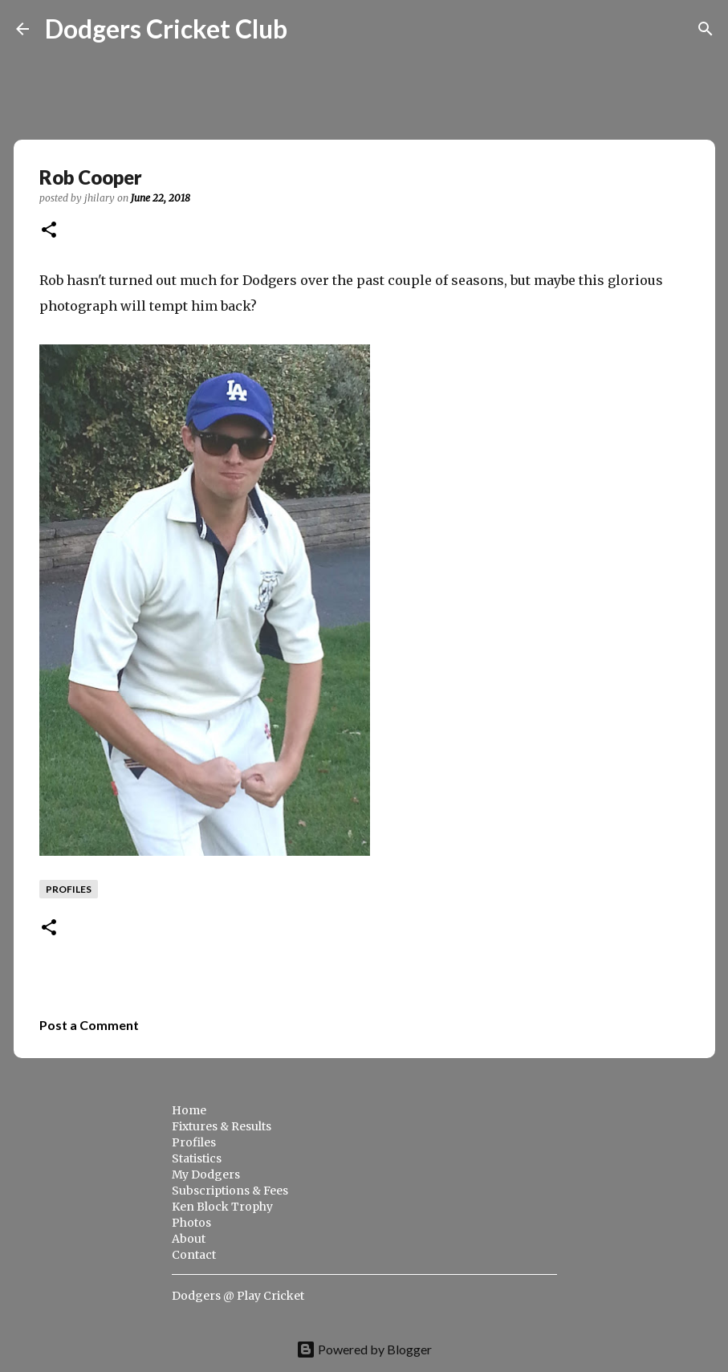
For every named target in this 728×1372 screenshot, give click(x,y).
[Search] (309, 29)
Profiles (194, 1142)
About (188, 1239)
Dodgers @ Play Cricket (238, 1296)
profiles (69, 889)
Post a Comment (89, 1024)
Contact (194, 1255)
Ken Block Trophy (222, 1206)
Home (189, 1110)
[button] (49, 231)
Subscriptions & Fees (230, 1190)
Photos (191, 1222)
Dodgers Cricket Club (166, 28)
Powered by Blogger (364, 1349)
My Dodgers (206, 1174)
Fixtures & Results (221, 1126)
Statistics (197, 1158)
